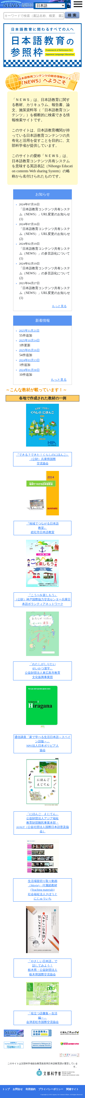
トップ (6, 1089)
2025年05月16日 (29, 350)
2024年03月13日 (29, 360)
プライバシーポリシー (50, 1089)
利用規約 (31, 1089)
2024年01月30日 (29, 370)
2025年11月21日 (29, 330)
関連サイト (72, 1089)
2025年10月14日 (29, 340)
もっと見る (59, 306)
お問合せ (18, 1089)
